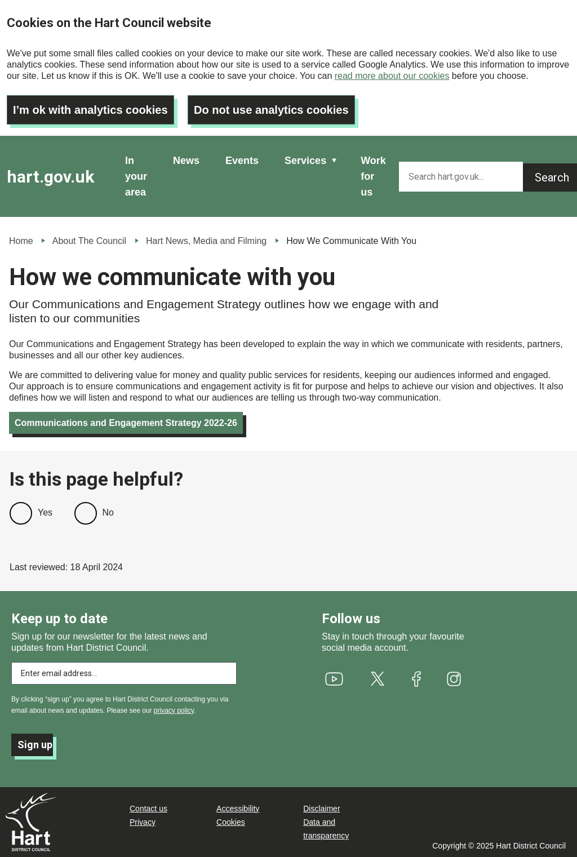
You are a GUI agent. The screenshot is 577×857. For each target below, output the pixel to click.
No (108, 512)
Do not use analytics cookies (271, 110)
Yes (45, 512)
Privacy (143, 822)
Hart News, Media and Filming (206, 241)
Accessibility (237, 808)
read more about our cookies (392, 76)
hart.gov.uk (50, 177)
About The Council (89, 241)
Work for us (373, 176)
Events (242, 160)
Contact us (148, 808)
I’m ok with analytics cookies (90, 110)
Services (305, 160)
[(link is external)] (334, 679)
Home (21, 241)
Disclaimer (321, 808)
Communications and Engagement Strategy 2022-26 (126, 423)
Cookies (230, 822)
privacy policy (174, 710)
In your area (136, 176)
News (186, 160)
